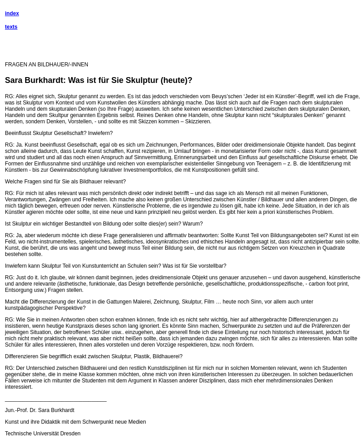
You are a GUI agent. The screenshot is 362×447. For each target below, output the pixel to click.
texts (11, 27)
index (12, 13)
